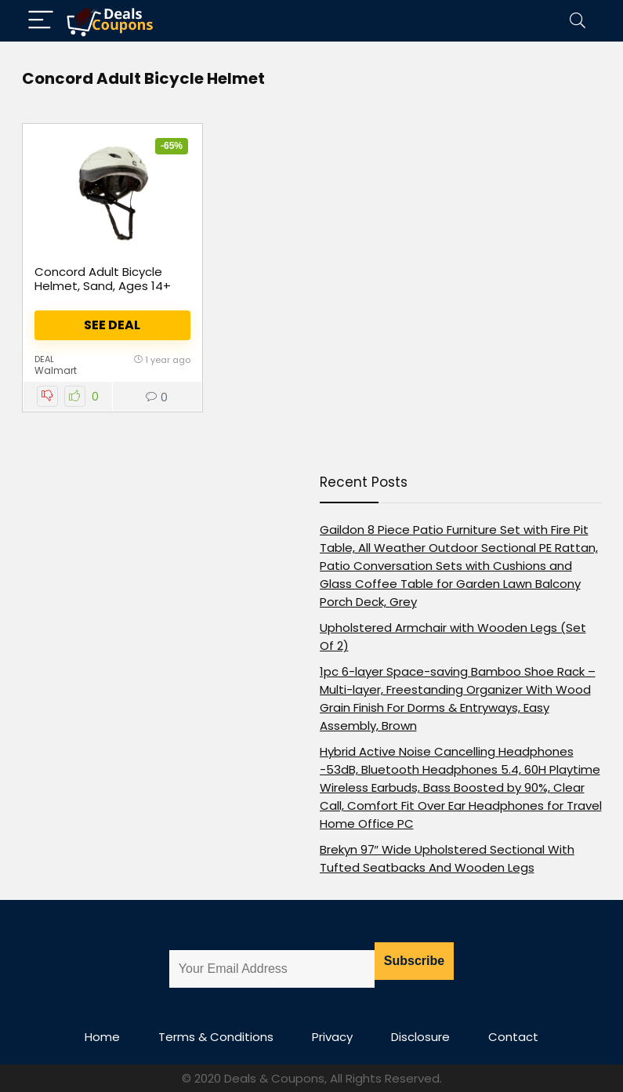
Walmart (55, 370)
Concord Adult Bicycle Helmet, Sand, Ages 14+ (102, 278)
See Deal (112, 325)
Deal (44, 359)
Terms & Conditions (215, 1037)
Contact (513, 1037)
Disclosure (420, 1037)
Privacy (332, 1037)
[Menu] (41, 21)
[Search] (577, 21)
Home (102, 1037)
